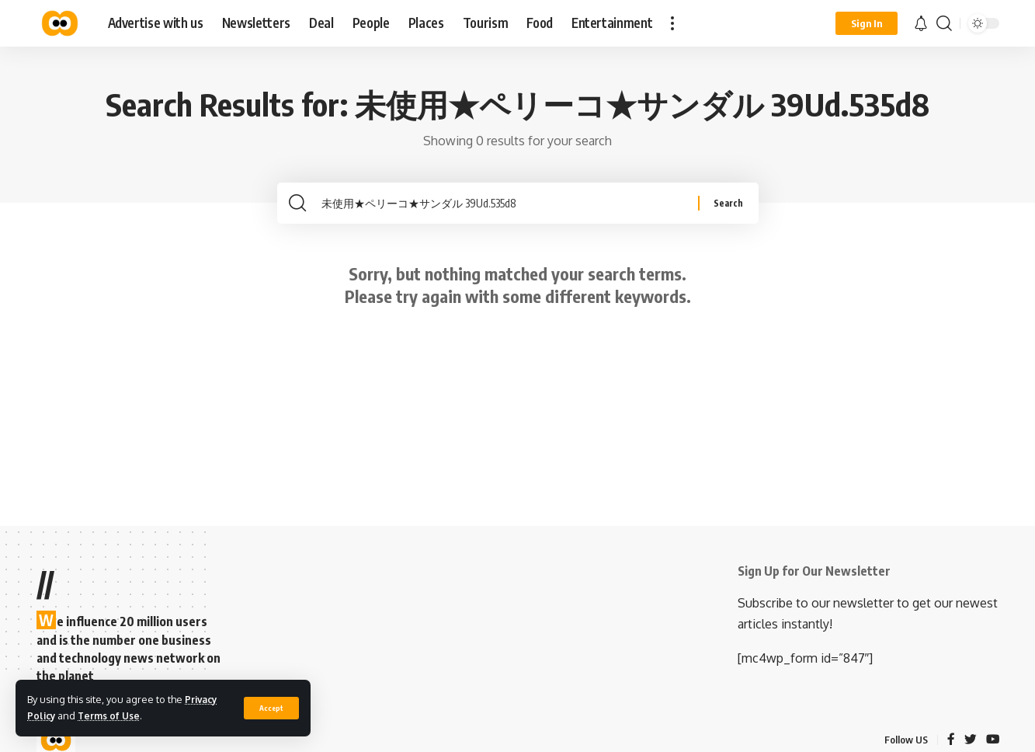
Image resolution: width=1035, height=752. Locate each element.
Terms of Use (112, 715)
